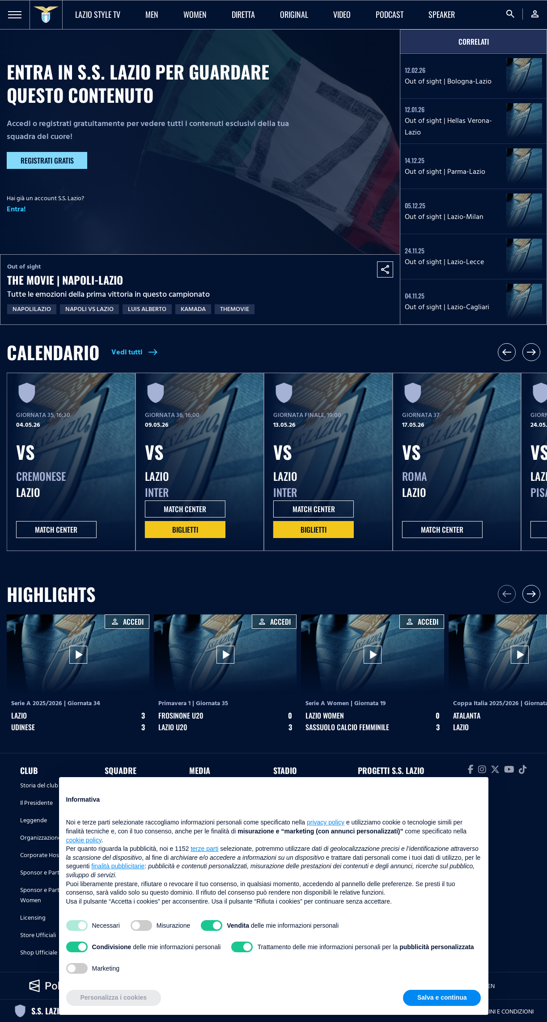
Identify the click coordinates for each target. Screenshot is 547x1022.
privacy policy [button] (325, 822)
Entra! (16, 209)
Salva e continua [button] (441, 997)
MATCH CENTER (56, 529)
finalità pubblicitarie (117, 866)
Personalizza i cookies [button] (114, 997)
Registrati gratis (47, 160)
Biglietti (185, 529)
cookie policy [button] (84, 840)
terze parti (204, 848)
